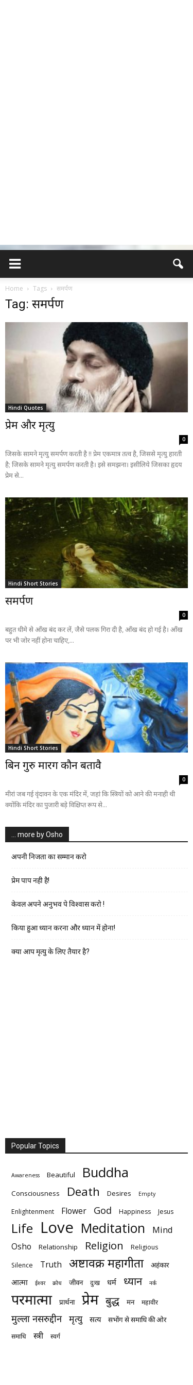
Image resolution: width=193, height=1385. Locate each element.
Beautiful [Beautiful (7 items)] (61, 1174)
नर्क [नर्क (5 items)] (152, 1283)
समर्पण (19, 601)
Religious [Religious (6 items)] (144, 1247)
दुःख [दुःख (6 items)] (95, 1282)
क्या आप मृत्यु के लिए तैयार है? (50, 951)
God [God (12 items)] (103, 1210)
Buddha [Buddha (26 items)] (105, 1172)
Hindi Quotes (25, 407)
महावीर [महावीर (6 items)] (150, 1302)
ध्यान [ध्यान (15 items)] (133, 1281)
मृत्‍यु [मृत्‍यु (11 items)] (75, 1318)
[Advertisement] (96, 148)
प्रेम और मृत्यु (30, 425)
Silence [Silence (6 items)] (22, 1265)
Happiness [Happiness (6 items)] (135, 1211)
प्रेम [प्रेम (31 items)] (90, 1299)
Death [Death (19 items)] (83, 1191)
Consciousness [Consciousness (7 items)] (35, 1193)
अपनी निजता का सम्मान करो (48, 857)
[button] (178, 264)
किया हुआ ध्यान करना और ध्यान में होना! (63, 928)
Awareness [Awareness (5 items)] (25, 1175)
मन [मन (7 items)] (130, 1302)
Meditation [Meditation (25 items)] (113, 1228)
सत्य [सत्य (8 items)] (95, 1319)
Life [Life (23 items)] (22, 1228)
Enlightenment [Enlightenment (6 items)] (32, 1211)
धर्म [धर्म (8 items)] (111, 1282)
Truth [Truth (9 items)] (51, 1264)
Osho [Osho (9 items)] (21, 1246)
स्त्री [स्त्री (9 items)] (38, 1335)
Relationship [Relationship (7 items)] (58, 1246)
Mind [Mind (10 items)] (162, 1229)
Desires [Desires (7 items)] (119, 1193)
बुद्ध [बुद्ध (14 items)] (112, 1300)
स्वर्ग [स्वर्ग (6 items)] (55, 1336)
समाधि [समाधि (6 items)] (18, 1336)
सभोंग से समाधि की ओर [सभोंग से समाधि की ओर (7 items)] (137, 1319)
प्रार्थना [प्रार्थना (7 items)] (67, 1302)
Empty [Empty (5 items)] (146, 1193)
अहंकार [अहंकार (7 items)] (160, 1265)
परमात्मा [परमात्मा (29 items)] (31, 1299)
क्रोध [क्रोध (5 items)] (57, 1283)
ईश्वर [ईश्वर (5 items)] (40, 1283)
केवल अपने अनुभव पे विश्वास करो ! (57, 904)
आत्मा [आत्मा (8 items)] (19, 1282)
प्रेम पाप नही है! (30, 880)
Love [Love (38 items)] (57, 1227)
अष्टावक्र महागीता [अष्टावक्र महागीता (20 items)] (106, 1263)
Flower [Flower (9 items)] (73, 1211)
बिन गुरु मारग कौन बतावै (53, 765)
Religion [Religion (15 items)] (104, 1245)
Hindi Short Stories (33, 583)
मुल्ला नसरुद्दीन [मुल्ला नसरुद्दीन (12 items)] (36, 1318)
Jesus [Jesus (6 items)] (165, 1211)
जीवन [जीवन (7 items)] (76, 1282)
